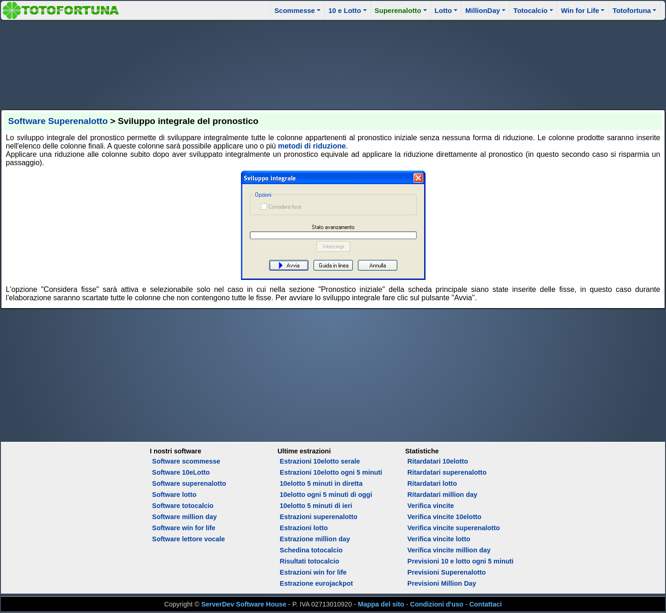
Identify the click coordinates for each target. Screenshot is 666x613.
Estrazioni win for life (313, 572)
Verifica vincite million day (449, 550)
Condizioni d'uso (436, 604)
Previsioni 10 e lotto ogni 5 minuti (460, 561)
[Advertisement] (333, 63)
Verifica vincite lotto (438, 539)
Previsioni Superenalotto (446, 572)
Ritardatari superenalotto (447, 472)
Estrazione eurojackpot (316, 583)
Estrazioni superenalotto (319, 516)
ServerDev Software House (243, 604)
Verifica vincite (430, 505)
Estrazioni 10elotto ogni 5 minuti (331, 472)
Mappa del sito (381, 604)
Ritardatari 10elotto (437, 461)
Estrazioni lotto (304, 528)
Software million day (184, 516)
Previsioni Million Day (441, 583)
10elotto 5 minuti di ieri (316, 505)
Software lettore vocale (188, 539)
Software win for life (184, 528)
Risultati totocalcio (309, 561)
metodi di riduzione (312, 146)
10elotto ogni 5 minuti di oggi (326, 494)
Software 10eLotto (181, 472)
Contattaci (485, 604)
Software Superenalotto (58, 121)
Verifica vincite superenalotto (453, 528)
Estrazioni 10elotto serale (320, 461)
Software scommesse (186, 461)
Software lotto (174, 494)
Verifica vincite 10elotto (444, 516)
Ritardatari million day (442, 494)
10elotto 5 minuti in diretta (321, 483)
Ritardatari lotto (432, 483)
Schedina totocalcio (311, 550)
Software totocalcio (183, 505)
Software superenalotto (189, 483)
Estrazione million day (315, 539)
